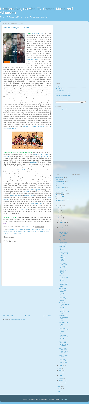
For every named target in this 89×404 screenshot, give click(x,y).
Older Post (47, 316)
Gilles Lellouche (15, 195)
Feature (58, 179)
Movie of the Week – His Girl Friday (64, 330)
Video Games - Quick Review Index (66, 93)
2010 (59, 388)
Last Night (6, 156)
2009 (59, 391)
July (60, 368)
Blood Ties (33, 162)
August (61, 365)
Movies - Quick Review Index (64, 95)
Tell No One (44, 156)
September (62, 230)
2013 (59, 218)
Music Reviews (60, 190)
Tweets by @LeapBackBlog (63, 109)
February (62, 380)
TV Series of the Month (62, 197)
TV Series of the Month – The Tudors (63, 284)
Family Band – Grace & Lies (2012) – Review (63, 318)
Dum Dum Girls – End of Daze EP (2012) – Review (64, 234)
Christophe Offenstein (41, 168)
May (60, 373)
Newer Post (8, 316)
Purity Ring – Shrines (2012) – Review (64, 311)
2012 (59, 220)
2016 (59, 210)
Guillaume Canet (32, 59)
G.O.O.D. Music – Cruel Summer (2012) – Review (64, 278)
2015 (59, 212)
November (62, 225)
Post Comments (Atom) (18, 319)
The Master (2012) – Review (62, 259)
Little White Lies (37, 33)
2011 (59, 386)
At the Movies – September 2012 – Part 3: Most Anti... (63, 336)
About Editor (59, 88)
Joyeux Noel (38, 154)
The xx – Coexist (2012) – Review (63, 272)
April (60, 375)
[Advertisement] (27, 300)
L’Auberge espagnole (37, 126)
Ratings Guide (60, 90)
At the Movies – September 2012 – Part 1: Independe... (63, 350)
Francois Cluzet (23, 209)
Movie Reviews (7, 233)
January (61, 383)
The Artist (26, 192)
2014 (59, 215)
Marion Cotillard (36, 203)
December (62, 222)
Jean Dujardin (35, 190)
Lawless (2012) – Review (64, 356)
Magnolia (26, 126)
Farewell (45, 154)
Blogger (64, 399)
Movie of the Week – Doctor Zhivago (64, 299)
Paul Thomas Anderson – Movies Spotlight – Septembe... (63, 292)
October (61, 227)
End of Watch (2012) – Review (63, 248)
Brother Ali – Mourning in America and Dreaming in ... (64, 242)
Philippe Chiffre (21, 170)
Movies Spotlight (60, 187)
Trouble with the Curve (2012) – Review (64, 253)
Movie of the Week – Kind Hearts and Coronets (63, 265)
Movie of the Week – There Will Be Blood (63, 361)
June (60, 370)
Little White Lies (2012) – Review (16, 28)
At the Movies (59, 177)
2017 (59, 208)
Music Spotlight (60, 192)
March (61, 378)
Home (27, 316)
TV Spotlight (59, 200)
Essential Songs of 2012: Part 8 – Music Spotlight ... (64, 305)
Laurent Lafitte (29, 195)
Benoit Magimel (12, 229)
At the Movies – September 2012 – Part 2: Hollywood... (63, 343)
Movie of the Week (61, 184)
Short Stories (59, 194)
